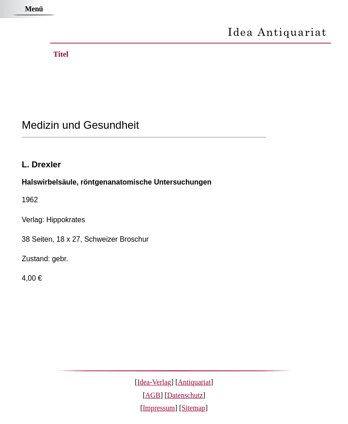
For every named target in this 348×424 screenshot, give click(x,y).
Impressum (159, 408)
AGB (152, 395)
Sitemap (193, 408)
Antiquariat (194, 382)
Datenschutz (185, 395)
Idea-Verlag (154, 382)
